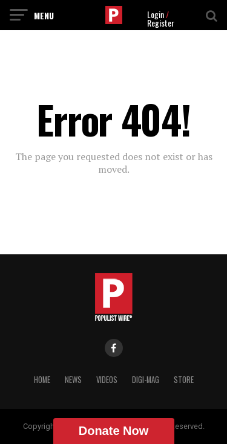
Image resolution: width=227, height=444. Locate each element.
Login (155, 14)
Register (160, 22)
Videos (106, 379)
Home (42, 379)
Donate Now (114, 430)
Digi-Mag (145, 379)
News (73, 379)
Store (184, 379)
